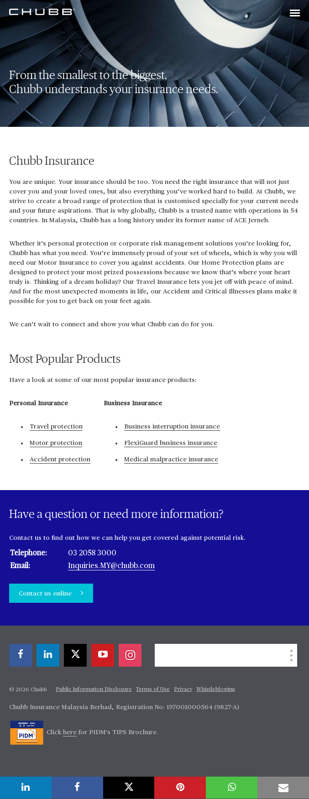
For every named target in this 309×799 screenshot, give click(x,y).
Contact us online (46, 593)
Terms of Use (153, 689)
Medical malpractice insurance (171, 459)
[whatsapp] (231, 788)
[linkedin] (48, 655)
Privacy (183, 689)
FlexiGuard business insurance (170, 443)
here (70, 732)
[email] (283, 788)
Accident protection (60, 459)
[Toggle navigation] (295, 14)
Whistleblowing (216, 689)
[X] (75, 655)
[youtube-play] (102, 655)
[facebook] (20, 655)
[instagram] (130, 655)
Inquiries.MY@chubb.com (111, 566)
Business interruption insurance (172, 426)
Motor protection (56, 443)
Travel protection (56, 426)
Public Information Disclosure (94, 689)
